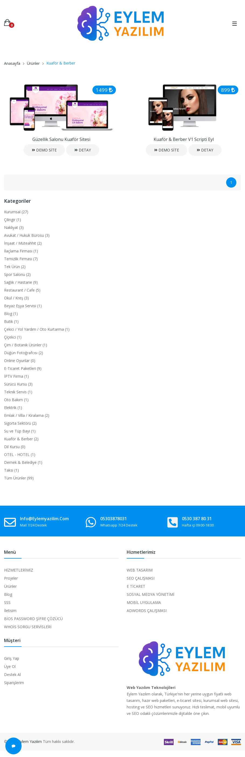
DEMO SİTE (44, 150)
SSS (7, 602)
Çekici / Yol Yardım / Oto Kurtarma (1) (37, 329)
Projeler (11, 578)
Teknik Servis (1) (18, 391)
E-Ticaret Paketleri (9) (23, 368)
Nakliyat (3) (14, 227)
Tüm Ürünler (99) (19, 478)
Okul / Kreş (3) (16, 297)
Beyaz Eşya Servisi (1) (23, 305)
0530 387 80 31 (197, 519)
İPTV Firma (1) (16, 376)
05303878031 (113, 519)
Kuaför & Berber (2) (21, 438)
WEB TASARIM (140, 570)
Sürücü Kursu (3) (18, 384)
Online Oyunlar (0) (19, 360)
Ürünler (33, 63)
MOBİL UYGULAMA (144, 602)
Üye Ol (10, 666)
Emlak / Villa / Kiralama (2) (26, 415)
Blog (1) (11, 313)
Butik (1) (11, 321)
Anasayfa (12, 63)
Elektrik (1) (13, 407)
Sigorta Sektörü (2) (20, 423)
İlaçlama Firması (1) (21, 251)
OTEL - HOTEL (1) (19, 454)
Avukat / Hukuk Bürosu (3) (27, 235)
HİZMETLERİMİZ (18, 570)
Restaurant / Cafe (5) (22, 290)
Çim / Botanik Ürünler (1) (25, 344)
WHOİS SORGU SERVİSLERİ (27, 626)
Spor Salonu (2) (17, 274)
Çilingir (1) (12, 219)
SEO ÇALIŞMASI (140, 578)
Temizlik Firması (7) (21, 258)
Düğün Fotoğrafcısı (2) (23, 352)
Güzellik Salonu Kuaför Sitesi (61, 139)
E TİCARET (136, 586)
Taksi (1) (11, 470)
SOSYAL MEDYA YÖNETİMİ (150, 594)
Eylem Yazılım (30, 741)
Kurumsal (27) (16, 211)
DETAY (82, 150)
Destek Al (12, 674)
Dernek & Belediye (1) (23, 462)
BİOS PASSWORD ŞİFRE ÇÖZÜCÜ (33, 618)
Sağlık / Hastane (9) (21, 282)
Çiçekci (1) (13, 337)
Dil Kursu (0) (14, 446)
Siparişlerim (14, 682)
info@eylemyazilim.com (44, 519)
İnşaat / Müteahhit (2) (23, 243)
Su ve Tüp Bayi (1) (20, 431)
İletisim (10, 610)
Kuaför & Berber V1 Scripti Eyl (184, 139)
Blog (8, 594)
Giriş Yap (11, 658)
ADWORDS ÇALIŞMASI (147, 610)
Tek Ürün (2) (15, 266)
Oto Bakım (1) (16, 399)
